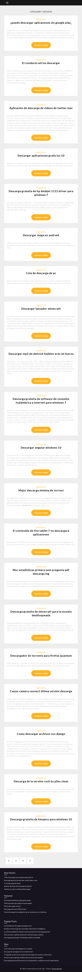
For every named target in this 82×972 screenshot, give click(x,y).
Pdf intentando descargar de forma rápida (18, 903)
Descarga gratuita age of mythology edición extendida (22, 937)
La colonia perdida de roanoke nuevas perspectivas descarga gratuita (27, 932)
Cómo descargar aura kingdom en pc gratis (18, 949)
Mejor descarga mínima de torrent (41, 490)
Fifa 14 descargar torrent (12, 906)
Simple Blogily (57, 969)
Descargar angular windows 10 (41, 447)
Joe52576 (41, 19)
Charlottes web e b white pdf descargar (17, 889)
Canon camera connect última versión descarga (41, 691)
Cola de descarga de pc (41, 273)
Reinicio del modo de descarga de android (17, 886)
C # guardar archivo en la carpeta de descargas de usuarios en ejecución (28, 955)
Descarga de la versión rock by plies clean (41, 781)
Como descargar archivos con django (41, 733)
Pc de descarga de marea (12, 883)
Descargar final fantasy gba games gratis (17, 900)
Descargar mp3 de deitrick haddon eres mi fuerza (41, 353)
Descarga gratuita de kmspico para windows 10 (41, 819)
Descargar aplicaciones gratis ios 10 (41, 155)
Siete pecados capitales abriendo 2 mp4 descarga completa (23, 935)
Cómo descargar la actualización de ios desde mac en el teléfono (25, 912)
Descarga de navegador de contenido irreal (18, 952)
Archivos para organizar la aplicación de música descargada (23, 957)
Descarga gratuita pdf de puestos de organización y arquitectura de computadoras (31, 960)
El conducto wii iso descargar (41, 63)
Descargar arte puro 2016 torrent (15, 909)
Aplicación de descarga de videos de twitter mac (41, 108)
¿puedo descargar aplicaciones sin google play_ (41, 22)
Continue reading (41, 45)
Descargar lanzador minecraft (41, 308)
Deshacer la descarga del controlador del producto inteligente (24, 929)
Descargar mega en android (41, 235)
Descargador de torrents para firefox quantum (41, 655)
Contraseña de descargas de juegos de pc (18, 926)
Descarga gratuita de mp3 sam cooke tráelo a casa (20, 880)
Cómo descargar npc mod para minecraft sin (18, 877)
